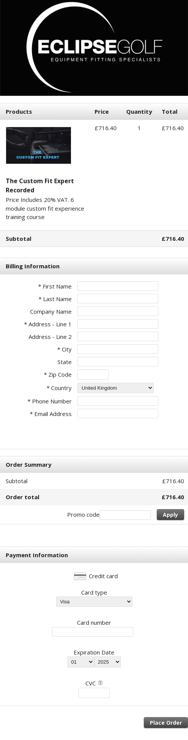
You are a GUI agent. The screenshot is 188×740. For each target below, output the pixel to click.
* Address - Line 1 (48, 324)
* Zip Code (58, 374)
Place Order (166, 722)
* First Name (55, 286)
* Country (59, 388)
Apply (170, 514)
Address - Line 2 (50, 336)
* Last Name (55, 299)
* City (64, 349)
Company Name (51, 311)
